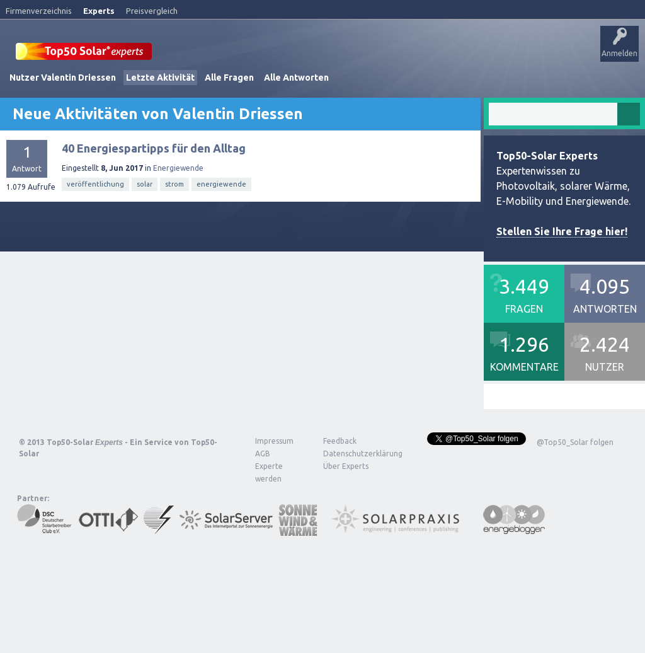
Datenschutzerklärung (353, 489)
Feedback (340, 476)
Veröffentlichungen (95, 91)
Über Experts (469, 91)
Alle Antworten (296, 113)
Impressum (274, 476)
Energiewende (178, 203)
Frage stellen (380, 91)
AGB (262, 489)
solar (144, 219)
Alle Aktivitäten (171, 91)
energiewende (221, 219)
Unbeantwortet (238, 91)
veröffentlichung (95, 219)
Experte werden (269, 507)
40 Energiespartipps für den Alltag (154, 183)
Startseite (29, 91)
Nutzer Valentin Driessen (62, 113)
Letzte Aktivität (160, 113)
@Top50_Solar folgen (575, 477)
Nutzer (331, 91)
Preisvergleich (152, 10)
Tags (291, 91)
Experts (99, 10)
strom (174, 219)
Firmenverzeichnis (39, 10)
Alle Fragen (229, 113)
